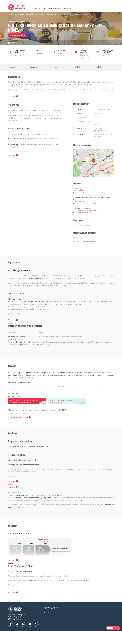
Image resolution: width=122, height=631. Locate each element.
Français (116, 628)
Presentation (12, 67)
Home (10, 14)
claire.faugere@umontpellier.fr (84, 193)
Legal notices (47, 613)
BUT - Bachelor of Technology (35, 14)
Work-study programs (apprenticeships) (60, 8)
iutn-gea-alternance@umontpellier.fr (85, 204)
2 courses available (17, 35)
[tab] (27, 401)
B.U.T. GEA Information (81, 225)
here (43, 307)
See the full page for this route (18, 417)
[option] (116, 628)
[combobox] (110, 628)
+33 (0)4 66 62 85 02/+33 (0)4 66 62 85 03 (87, 210)
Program (55, 67)
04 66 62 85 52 (79, 202)
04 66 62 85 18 (79, 191)
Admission (77, 67)
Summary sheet (79, 238)
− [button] (75, 154)
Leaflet (96, 176)
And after (99, 67)
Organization (34, 67)
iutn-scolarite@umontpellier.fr (83, 213)
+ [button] (75, 151)
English (110, 628)
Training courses (38, 8)
